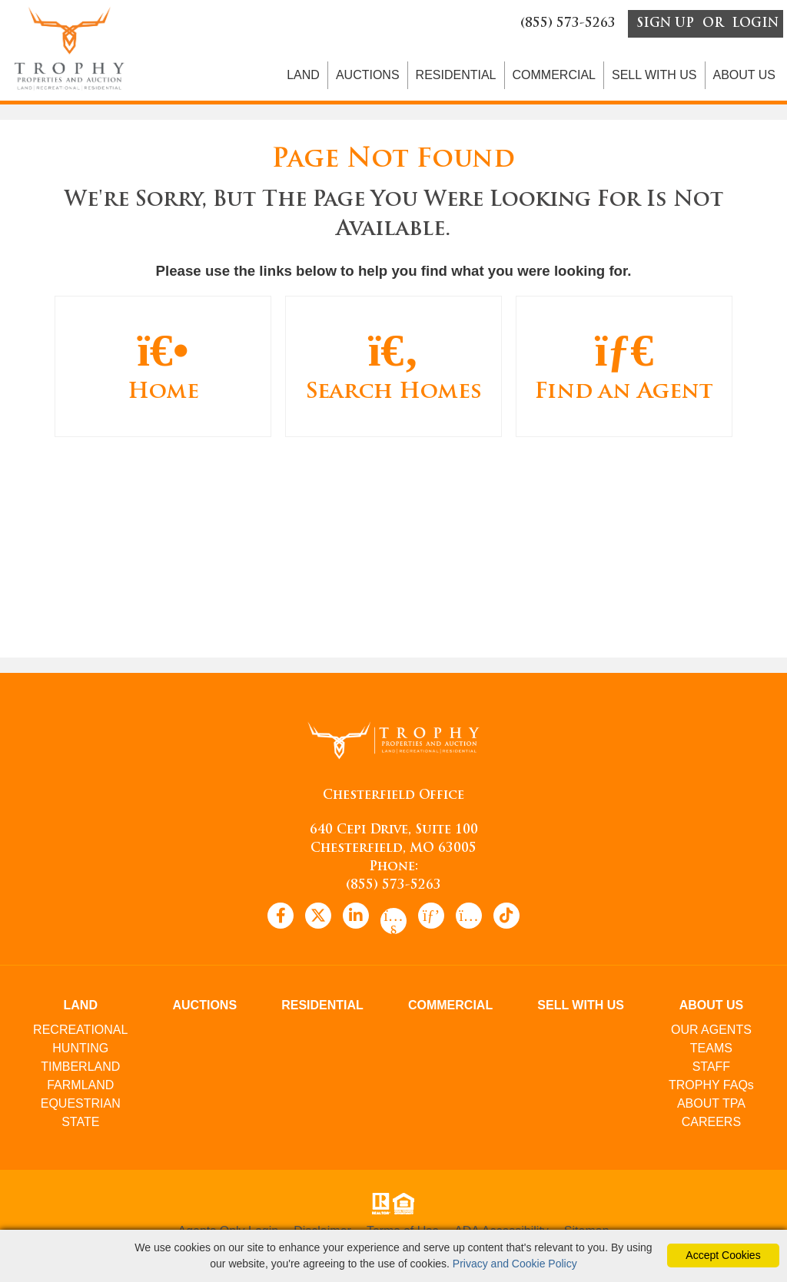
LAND (303, 77)
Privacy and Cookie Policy (515, 1263)
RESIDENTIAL (456, 77)
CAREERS (711, 1124)
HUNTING (80, 1051)
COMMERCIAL (554, 77)
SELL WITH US (654, 77)
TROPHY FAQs (711, 1088)
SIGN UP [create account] (665, 24)
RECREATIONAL (80, 1032)
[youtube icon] (393, 924)
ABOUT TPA (711, 1106)
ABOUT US (744, 77)
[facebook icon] (280, 919)
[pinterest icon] (431, 919)
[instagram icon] (469, 919)
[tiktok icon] (506, 919)
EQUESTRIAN (81, 1106)
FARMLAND (80, 1088)
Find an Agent (624, 368)
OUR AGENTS (711, 1032)
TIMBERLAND (80, 1069)
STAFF (711, 1069)
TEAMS (711, 1051)
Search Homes (393, 368)
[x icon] (318, 919)
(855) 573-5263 (393, 889)
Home (163, 368)
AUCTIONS (368, 77)
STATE (80, 1124)
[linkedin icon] (356, 919)
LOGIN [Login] (755, 24)
